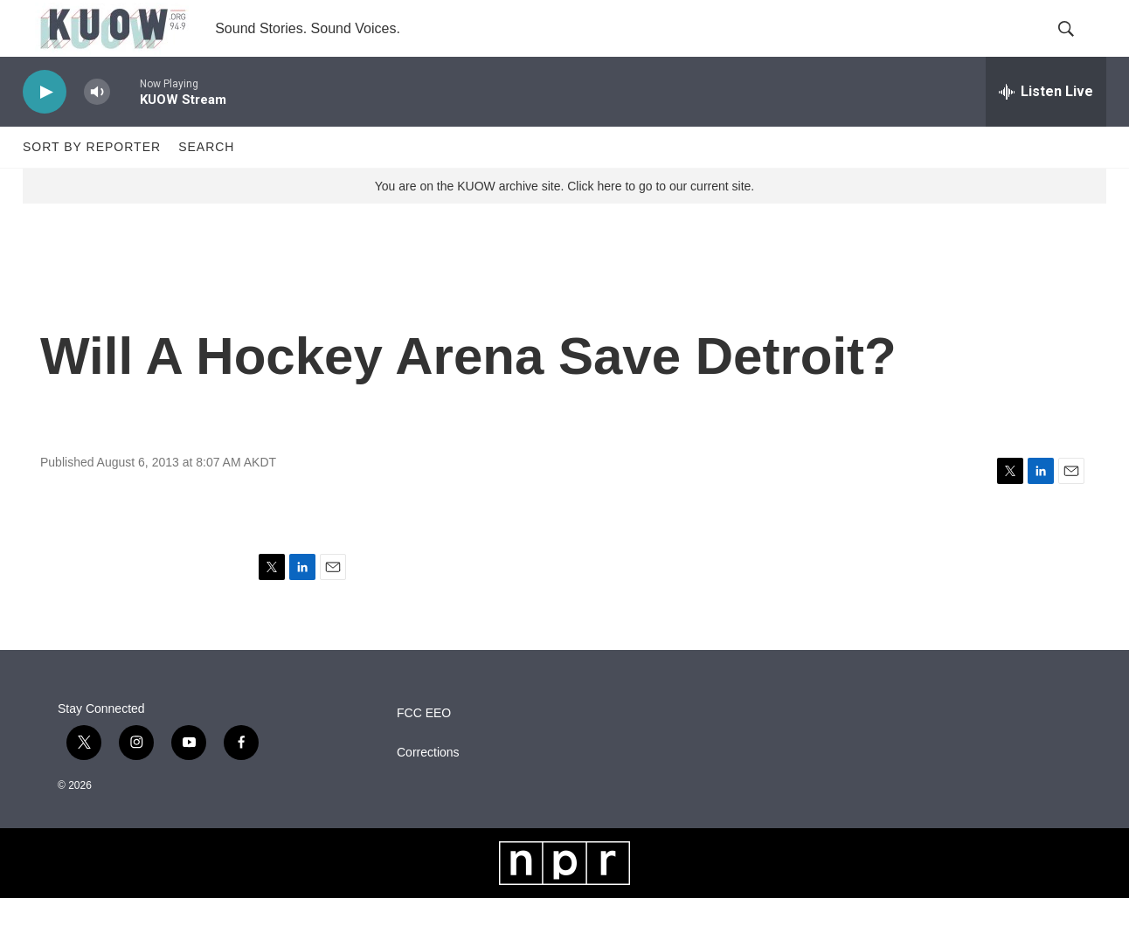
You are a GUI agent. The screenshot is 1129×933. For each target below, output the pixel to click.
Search (206, 182)
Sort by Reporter (92, 182)
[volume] (97, 127)
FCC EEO (424, 748)
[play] (45, 127)
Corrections (428, 787)
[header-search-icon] (1078, 46)
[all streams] (1046, 127)
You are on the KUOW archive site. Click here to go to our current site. (564, 221)
